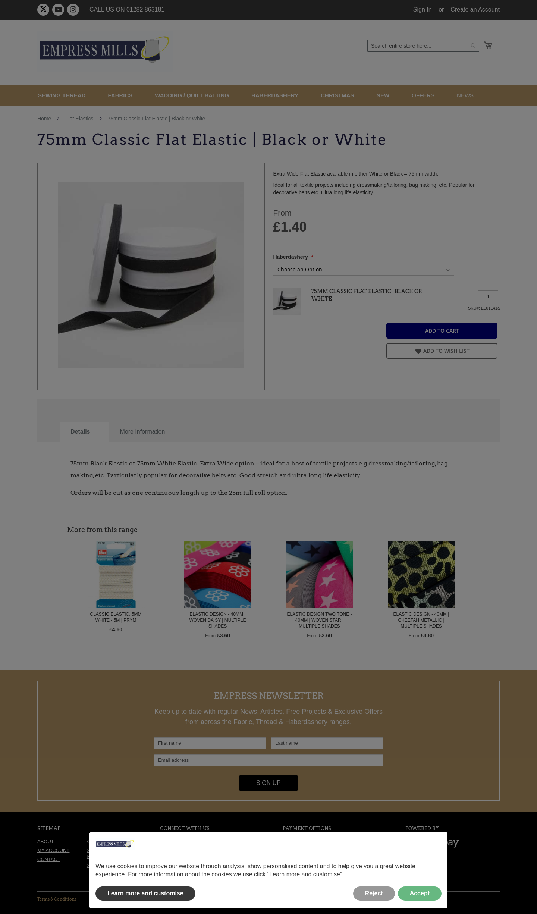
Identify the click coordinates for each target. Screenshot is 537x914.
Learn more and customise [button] (145, 893)
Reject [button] (374, 893)
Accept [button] (420, 893)
